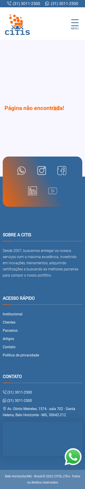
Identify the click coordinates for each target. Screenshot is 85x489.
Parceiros (10, 330)
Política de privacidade (21, 355)
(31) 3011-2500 (23, 4)
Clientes (9, 322)
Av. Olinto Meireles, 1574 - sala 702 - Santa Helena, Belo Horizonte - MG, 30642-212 (39, 412)
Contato (9, 347)
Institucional (12, 314)
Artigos (8, 339)
